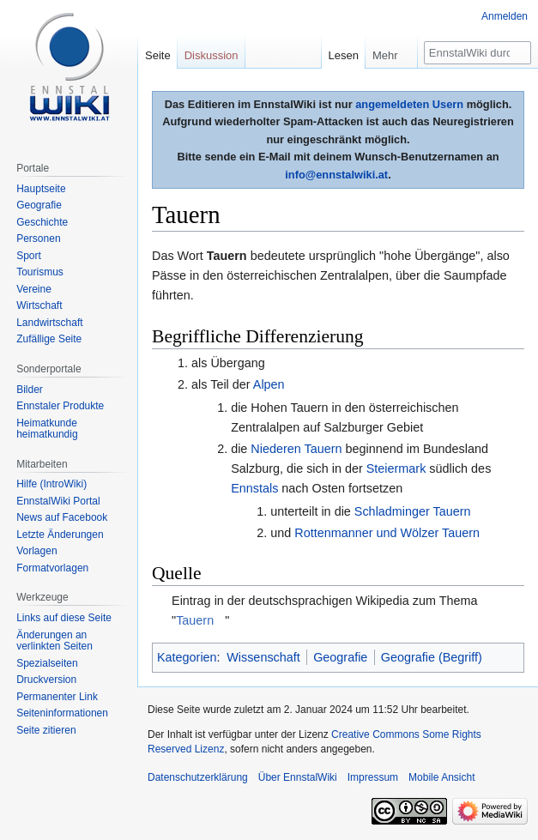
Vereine (33, 289)
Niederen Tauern (296, 449)
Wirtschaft (39, 305)
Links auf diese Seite (64, 618)
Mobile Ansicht (441, 777)
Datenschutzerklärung (198, 777)
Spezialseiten (46, 663)
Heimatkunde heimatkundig (46, 429)
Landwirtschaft (49, 323)
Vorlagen (36, 551)
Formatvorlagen (52, 568)
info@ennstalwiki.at (336, 174)
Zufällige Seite (49, 339)
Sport (28, 256)
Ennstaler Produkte (60, 406)
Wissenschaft (263, 657)
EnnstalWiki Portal (58, 501)
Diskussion (211, 55)
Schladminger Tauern (412, 511)
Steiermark (396, 468)
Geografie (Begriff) (431, 657)
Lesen (344, 55)
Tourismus (39, 272)
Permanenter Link (57, 697)
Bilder (29, 390)
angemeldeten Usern (409, 104)
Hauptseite (40, 189)
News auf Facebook (61, 517)
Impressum (373, 777)
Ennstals (254, 488)
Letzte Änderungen (59, 535)
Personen (38, 239)
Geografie (340, 657)
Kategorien (187, 657)
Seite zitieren (46, 730)
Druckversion (46, 680)
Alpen (269, 384)
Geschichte (42, 222)
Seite (158, 55)
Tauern (195, 620)
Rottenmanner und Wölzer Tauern (387, 533)
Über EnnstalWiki (297, 777)
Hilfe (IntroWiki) (51, 484)
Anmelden (504, 16)
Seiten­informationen (62, 713)
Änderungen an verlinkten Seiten (54, 641)
